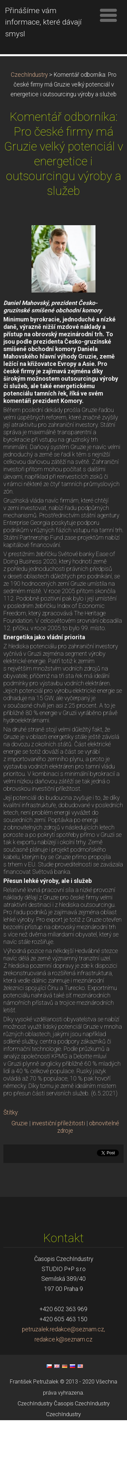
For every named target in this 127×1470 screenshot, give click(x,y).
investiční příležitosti (58, 1173)
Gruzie (20, 1173)
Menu (108, 15)
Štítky (10, 1162)
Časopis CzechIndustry (82, 1453)
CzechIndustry (29, 124)
